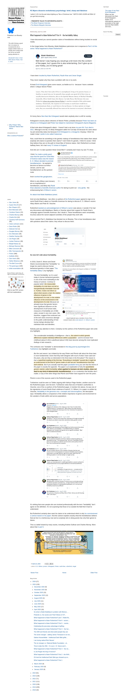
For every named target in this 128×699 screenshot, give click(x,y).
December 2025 (39, 587)
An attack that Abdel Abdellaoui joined (43, 194)
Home (64, 572)
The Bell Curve (14, 263)
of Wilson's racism (49, 190)
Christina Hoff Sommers (17, 219)
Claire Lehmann (14, 224)
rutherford (69, 566)
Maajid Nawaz (13, 243)
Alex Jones (12, 202)
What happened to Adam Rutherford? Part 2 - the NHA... (52, 654)
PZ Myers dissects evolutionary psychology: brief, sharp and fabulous (58, 11)
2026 (34, 581)
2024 (34, 673)
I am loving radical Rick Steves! (44, 640)
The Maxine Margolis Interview (41, 25)
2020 (34, 684)
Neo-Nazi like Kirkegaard (50, 116)
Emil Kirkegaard (41, 84)
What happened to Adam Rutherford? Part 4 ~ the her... (52, 629)
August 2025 (38, 598)
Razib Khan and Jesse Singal (70, 75)
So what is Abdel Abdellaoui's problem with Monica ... (51, 612)
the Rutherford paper (72, 199)
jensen (45, 566)
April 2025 (37, 609)
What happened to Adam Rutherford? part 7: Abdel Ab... (52, 617)
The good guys (14, 266)
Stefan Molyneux (14, 261)
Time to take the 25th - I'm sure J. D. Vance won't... (50, 646)
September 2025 (39, 595)
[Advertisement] (16, 93)
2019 (34, 687)
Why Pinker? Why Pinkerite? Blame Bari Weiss (16, 126)
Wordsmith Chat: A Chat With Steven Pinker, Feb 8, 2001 (15, 59)
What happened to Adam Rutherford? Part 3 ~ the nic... (52, 649)
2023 (34, 676)
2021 (34, 681)
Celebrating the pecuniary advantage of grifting (49, 626)
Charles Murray (14, 215)
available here (74, 365)
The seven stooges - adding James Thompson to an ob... (52, 634)
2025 (34, 584)
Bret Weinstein (14, 210)
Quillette (12, 256)
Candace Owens (14, 212)
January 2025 (38, 669)
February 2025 (39, 666)
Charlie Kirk (13, 217)
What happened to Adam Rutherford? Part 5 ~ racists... (51, 623)
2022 (34, 678)
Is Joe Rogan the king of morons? (45, 651)
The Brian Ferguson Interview (40, 23)
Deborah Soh (13, 229)
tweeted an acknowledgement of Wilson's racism (55, 208)
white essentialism (15, 268)
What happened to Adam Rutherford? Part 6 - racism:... (52, 620)
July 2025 (37, 601)
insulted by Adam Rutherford (49, 75)
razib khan (62, 566)
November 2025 (39, 589)
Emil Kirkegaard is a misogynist (68, 132)
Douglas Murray (14, 231)
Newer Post (34, 572)
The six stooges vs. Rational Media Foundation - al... (51, 643)
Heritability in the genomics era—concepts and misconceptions (59, 391)
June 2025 (37, 604)
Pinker (57, 566)
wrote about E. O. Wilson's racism (85, 320)
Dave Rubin (13, 226)
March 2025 (38, 664)
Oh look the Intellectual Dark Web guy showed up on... (51, 657)
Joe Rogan (12, 238)
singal (74, 566)
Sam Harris (12, 258)
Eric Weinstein (13, 234)
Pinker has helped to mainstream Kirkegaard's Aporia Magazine (73, 123)
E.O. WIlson (39, 566)
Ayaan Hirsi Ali (14, 205)
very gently (82, 188)
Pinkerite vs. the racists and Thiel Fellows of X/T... (50, 615)
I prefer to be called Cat (51, 134)
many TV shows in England (57, 145)
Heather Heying (14, 236)
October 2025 (38, 592)
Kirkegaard (51, 566)
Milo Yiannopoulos (15, 251)
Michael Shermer (14, 246)
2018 (34, 690)
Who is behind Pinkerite (15, 135)
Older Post (93, 572)
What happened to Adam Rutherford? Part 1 (48, 660)
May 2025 (37, 606)
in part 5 (41, 527)
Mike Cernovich (14, 248)
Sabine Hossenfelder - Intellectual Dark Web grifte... (50, 637)
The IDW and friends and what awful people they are (51, 632)
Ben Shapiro (13, 207)
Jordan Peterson (14, 241)
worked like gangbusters (43, 177)
